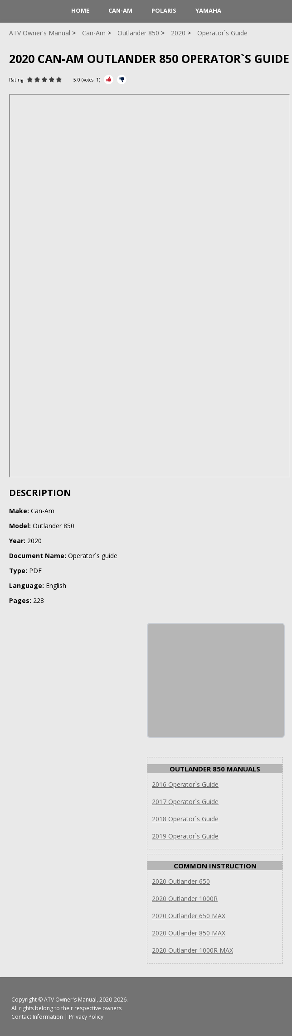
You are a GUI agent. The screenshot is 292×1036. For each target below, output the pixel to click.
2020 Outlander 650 (181, 881)
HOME (80, 10)
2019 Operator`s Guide (185, 836)
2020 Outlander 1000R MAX (192, 950)
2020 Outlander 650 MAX (188, 915)
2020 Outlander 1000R (185, 898)
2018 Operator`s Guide (185, 818)
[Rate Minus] (122, 79)
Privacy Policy (86, 1017)
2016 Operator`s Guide (185, 784)
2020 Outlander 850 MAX (188, 933)
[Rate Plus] (108, 79)
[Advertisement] (216, 680)
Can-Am (120, 10)
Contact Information (37, 1017)
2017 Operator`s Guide (185, 801)
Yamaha (208, 10)
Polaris (163, 10)
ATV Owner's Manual (70, 999)
